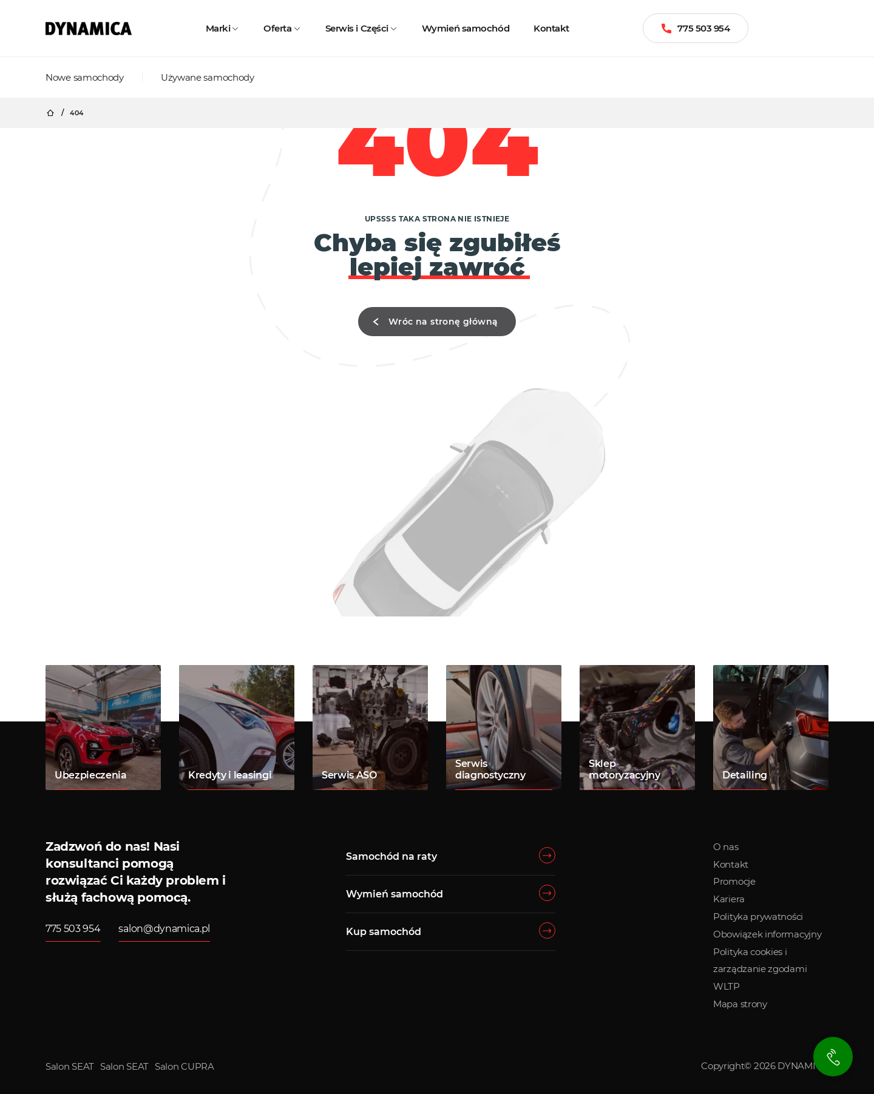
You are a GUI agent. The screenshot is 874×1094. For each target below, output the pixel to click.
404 (76, 113)
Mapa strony (740, 1004)
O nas (726, 847)
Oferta (277, 28)
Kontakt (551, 28)
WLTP (726, 986)
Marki (218, 28)
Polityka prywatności (758, 916)
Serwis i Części (356, 28)
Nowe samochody (85, 77)
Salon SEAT (70, 1066)
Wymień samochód (465, 28)
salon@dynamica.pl (164, 928)
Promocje (734, 881)
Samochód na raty (391, 856)
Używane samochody (207, 77)
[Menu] (825, 28)
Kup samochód (383, 931)
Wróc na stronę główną (432, 321)
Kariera (729, 899)
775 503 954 (696, 28)
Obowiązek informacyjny (767, 934)
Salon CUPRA (184, 1066)
